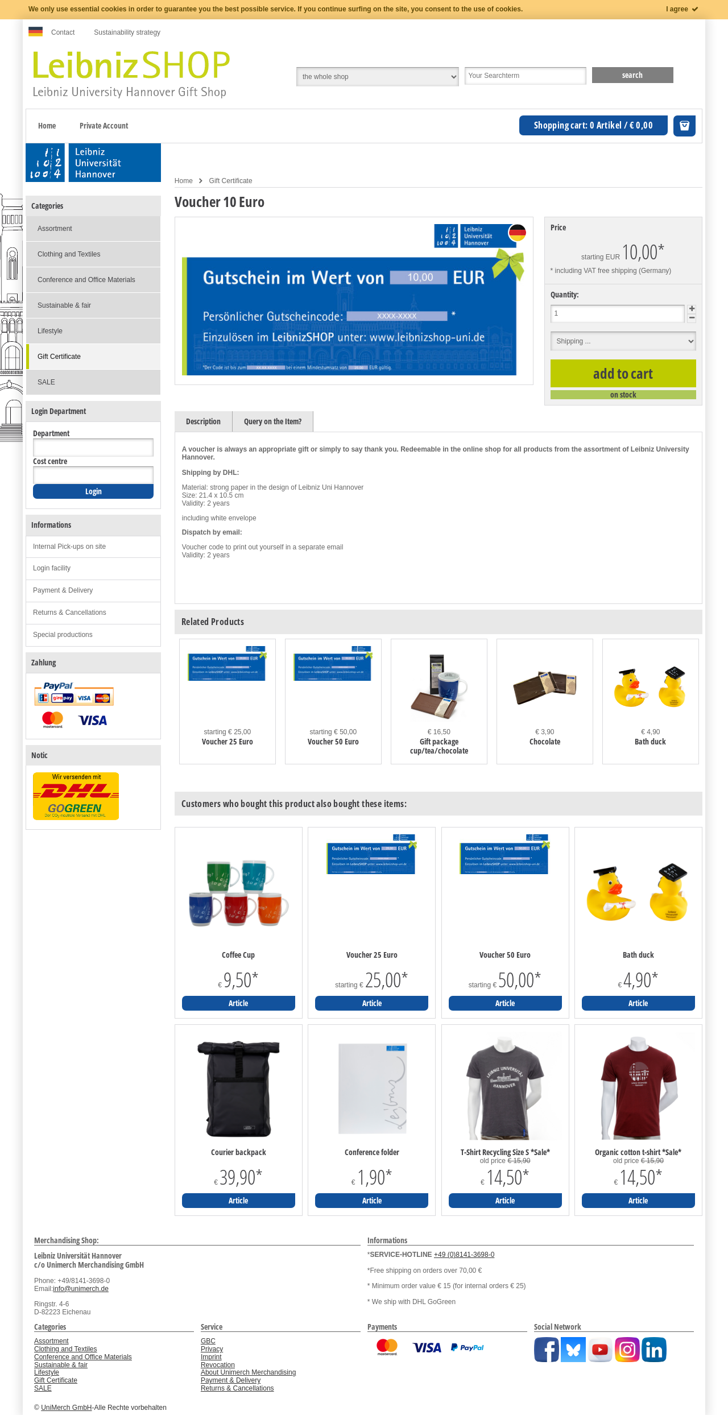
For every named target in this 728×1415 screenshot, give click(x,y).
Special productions (63, 635)
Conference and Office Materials (86, 280)
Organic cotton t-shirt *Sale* (638, 1152)
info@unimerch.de (81, 1289)
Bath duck (650, 741)
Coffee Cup (238, 954)
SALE (46, 382)
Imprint (211, 1357)
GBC (208, 1341)
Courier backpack (238, 1152)
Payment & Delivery (63, 590)
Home (47, 125)
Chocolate (545, 741)
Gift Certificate (231, 181)
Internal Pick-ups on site (69, 547)
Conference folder (372, 1152)
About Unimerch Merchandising (248, 1372)
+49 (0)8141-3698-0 (464, 1255)
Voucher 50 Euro (333, 741)
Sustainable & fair (64, 305)
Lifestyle (50, 331)
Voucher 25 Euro (227, 741)
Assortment (55, 229)
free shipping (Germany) (634, 271)
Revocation (218, 1365)
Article (238, 1003)
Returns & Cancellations (69, 613)
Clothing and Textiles (69, 254)
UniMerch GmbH (66, 1408)
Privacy (212, 1349)
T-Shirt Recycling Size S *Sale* (505, 1152)
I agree (683, 9)
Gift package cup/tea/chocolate (439, 746)
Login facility (52, 568)
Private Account (104, 125)
